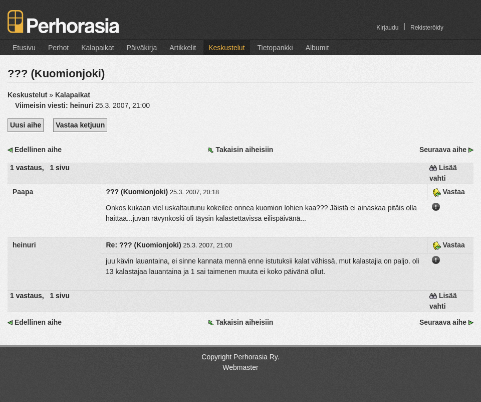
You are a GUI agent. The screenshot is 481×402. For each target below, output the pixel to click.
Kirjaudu (387, 27)
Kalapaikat (97, 48)
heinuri (24, 245)
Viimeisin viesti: (55, 105)
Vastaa (448, 192)
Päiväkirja (142, 48)
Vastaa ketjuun (80, 125)
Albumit (317, 48)
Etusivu (24, 48)
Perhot (58, 48)
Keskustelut (226, 48)
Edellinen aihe (38, 150)
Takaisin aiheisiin (244, 150)
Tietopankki (275, 48)
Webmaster (240, 367)
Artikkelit (182, 48)
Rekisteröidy (426, 27)
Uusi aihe (25, 125)
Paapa (23, 192)
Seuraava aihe (442, 150)
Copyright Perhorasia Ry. (240, 357)
